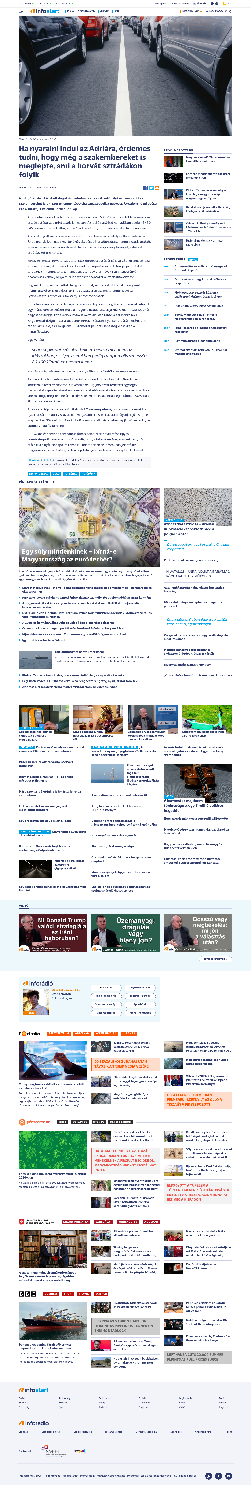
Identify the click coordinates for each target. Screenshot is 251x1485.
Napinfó (143, 1407)
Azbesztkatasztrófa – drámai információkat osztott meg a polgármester (189, 529)
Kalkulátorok (121, 1122)
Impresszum (87, 1476)
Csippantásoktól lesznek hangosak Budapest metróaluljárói (35, 736)
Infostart (26, 188)
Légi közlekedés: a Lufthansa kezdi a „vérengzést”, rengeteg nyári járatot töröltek (79, 681)
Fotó (221, 1398)
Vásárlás (80, 1122)
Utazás (98, 1122)
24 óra (71, 11)
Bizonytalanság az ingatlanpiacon (187, 664)
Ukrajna (105, 11)
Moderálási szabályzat (140, 1476)
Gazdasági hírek (203, 1432)
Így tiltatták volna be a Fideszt (43, 640)
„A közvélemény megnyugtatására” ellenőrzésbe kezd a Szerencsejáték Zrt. (124, 751)
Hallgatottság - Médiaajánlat (61, 1476)
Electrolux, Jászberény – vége (112, 846)
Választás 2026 (87, 11)
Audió (182, 1403)
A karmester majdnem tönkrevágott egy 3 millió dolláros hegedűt (194, 806)
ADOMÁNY (151, 1222)
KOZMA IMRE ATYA (75, 1222)
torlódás (70, 474)
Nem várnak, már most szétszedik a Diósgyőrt (196, 818)
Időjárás (223, 1407)
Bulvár (142, 1398)
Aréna (229, 1432)
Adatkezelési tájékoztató (111, 1476)
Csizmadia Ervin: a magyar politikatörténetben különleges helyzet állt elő (74, 628)
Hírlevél (223, 1403)
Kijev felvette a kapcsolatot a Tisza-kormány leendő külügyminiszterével (74, 634)
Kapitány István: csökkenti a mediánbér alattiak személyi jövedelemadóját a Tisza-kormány (87, 597)
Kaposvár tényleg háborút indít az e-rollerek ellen (203, 734)
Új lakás (128, 1033)
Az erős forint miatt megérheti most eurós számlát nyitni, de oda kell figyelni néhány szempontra (194, 751)
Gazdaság (24, 1407)
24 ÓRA (193, 260)
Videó (182, 1407)
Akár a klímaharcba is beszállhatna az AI (119, 795)
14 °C (227, 4)
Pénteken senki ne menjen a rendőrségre (193, 560)
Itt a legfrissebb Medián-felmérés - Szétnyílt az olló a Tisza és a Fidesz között (194, 1100)
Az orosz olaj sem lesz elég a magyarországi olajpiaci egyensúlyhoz (69, 687)
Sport (68, 1294)
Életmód (103, 1407)
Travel (84, 1294)
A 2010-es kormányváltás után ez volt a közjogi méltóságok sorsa (68, 623)
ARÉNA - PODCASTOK (216, 11)
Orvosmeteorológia (146, 1432)
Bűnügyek (144, 1403)
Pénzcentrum (59, 1033)
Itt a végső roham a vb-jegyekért (114, 835)
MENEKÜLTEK (128, 1222)
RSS (175, 1476)
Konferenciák (106, 1033)
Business (51, 1294)
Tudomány (64, 1398)
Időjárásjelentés (113, 1432)
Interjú (102, 1403)
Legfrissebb (185, 1398)
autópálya (88, 474)
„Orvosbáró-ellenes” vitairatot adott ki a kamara (198, 675)
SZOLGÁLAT (104, 1222)
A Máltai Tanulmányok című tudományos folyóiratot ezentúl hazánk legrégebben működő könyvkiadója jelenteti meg (47, 1276)
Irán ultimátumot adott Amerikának (79, 652)
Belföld (22, 1398)
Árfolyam (82, 1033)
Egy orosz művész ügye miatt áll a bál (45, 821)
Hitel (63, 1122)
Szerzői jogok (163, 1476)
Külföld (47, 460)
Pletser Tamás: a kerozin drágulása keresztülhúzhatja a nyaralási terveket (74, 675)
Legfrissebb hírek (50, 1432)
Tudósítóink (105, 1398)
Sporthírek (176, 1432)
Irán (117, 11)
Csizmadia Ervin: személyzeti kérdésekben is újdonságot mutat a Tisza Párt (147, 736)
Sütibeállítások (187, 1476)
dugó (56, 474)
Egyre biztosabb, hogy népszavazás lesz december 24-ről (94, 736)
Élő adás (106, 987)
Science (101, 1294)
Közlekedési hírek (82, 1432)
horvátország (38, 474)
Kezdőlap (34, 460)
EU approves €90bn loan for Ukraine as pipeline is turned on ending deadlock (123, 1326)
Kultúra (63, 1403)
